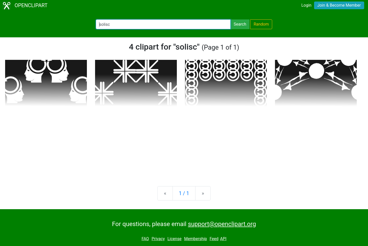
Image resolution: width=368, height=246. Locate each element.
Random (261, 24)
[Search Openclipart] (163, 24)
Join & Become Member (339, 5)
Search (240, 24)
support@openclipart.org (222, 224)
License (174, 238)
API (223, 238)
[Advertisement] (184, 142)
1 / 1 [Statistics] (184, 193)
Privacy (158, 238)
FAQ (145, 238)
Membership (195, 238)
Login (306, 5)
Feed (214, 238)
